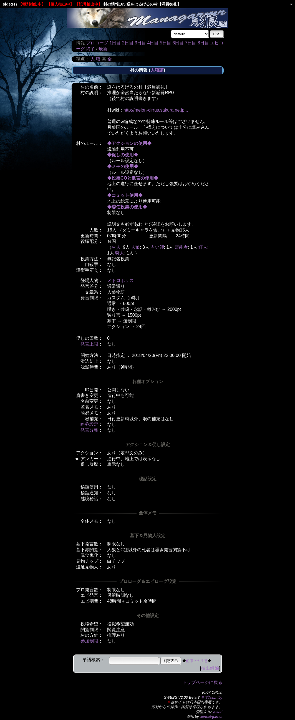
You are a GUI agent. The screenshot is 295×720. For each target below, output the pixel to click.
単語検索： (93, 659)
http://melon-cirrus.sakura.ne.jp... (155, 110)
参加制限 (89, 641)
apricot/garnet (211, 716)
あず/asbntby (211, 697)
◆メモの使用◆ (122, 166)
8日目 (203, 43)
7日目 (190, 43)
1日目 (115, 43)
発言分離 (89, 430)
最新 (103, 48)
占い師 (157, 247)
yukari (218, 712)
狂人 (202, 247)
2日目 (127, 43)
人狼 (135, 247)
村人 (116, 247)
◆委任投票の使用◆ (127, 207)
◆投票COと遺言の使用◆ (132, 178)
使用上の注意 (197, 661)
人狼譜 (157, 70)
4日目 (152, 43)
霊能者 (181, 247)
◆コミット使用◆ (125, 195)
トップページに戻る (202, 682)
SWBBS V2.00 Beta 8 (182, 697)
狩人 (119, 253)
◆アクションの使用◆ (129, 143)
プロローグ (97, 43)
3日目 (140, 43)
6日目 (178, 43)
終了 (90, 48)
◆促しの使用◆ (122, 154)
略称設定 (89, 424)
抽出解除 (210, 668)
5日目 (165, 43)
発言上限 (89, 344)
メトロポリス (120, 280)
